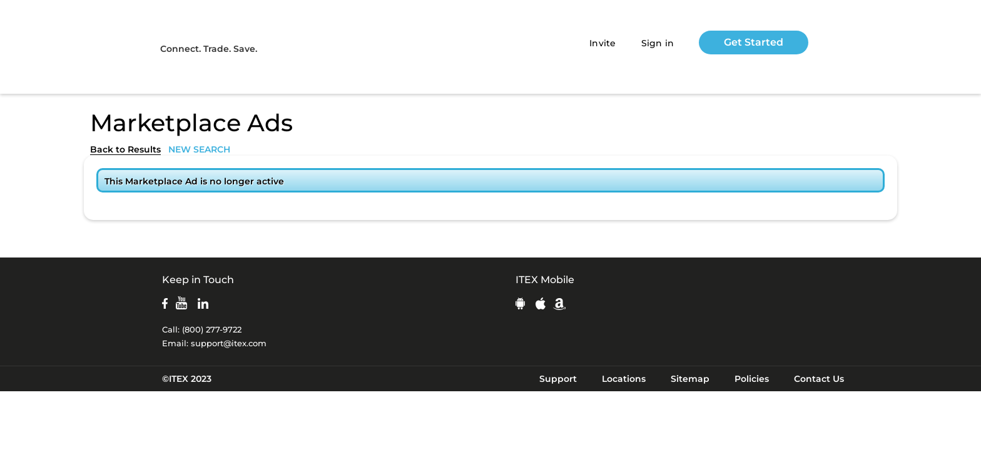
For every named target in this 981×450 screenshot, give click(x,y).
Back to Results (125, 149)
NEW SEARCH (199, 149)
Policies (751, 378)
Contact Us (819, 378)
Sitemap (690, 378)
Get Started (753, 42)
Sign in (657, 43)
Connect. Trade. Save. (208, 48)
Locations (624, 378)
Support (558, 378)
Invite (602, 43)
